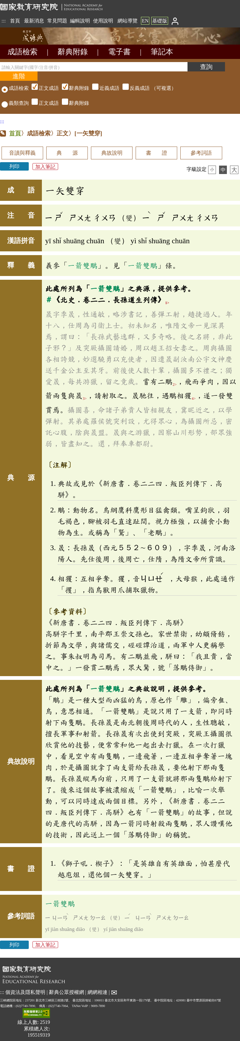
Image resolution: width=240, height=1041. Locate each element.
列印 (14, 166)
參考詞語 (201, 153)
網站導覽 (128, 20)
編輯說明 (80, 20)
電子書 (119, 52)
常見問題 (57, 20)
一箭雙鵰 (83, 265)
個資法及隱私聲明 (25, 992)
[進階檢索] (19, 76)
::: (4, 20)
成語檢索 (23, 52)
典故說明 (111, 153)
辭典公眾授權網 (66, 992)
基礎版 (159, 20)
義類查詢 (15, 103)
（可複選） (103, 88)
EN (145, 20)
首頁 (15, 20)
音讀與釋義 (22, 153)
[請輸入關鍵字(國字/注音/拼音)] (94, 66)
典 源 (67, 153)
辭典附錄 (73, 52)
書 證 (156, 153)
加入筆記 (45, 166)
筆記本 (162, 52)
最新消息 (34, 20)
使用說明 (103, 20)
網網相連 (98, 992)
